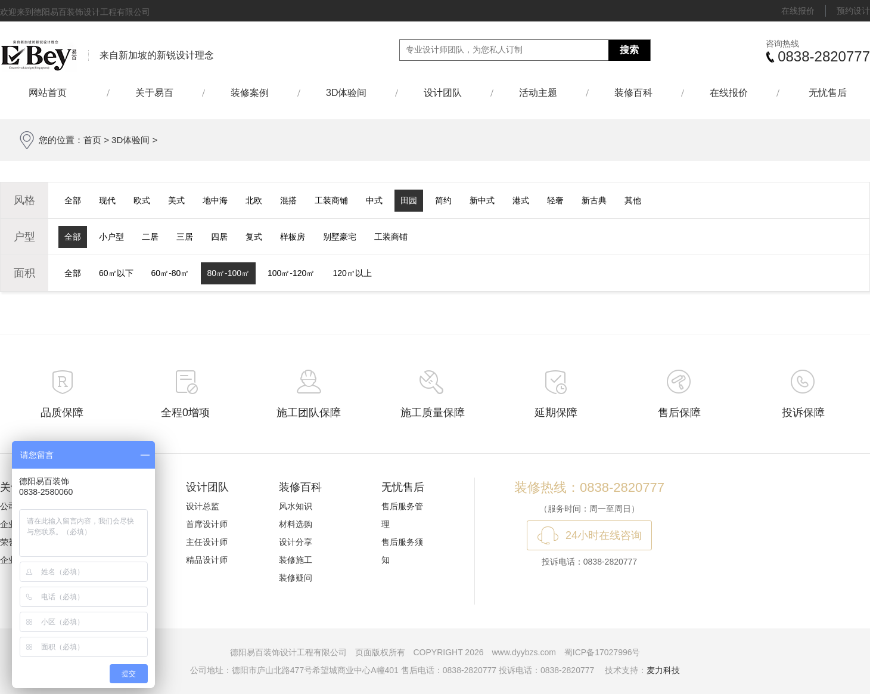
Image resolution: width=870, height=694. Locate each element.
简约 (443, 200)
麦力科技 (663, 670)
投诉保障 (803, 413)
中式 (374, 200)
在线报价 (798, 11)
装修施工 (295, 560)
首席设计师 (207, 524)
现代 (107, 200)
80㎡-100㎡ (228, 273)
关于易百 (154, 93)
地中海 (215, 200)
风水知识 (295, 506)
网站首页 (53, 93)
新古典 (594, 200)
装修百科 (633, 93)
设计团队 (443, 93)
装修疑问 (295, 578)
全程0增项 (185, 413)
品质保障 (62, 413)
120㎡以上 (352, 273)
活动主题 (538, 93)
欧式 (141, 200)
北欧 (254, 200)
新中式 (482, 200)
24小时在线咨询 (604, 535)
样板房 (292, 236)
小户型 (111, 236)
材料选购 (295, 524)
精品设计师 (207, 560)
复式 (254, 236)
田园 (408, 200)
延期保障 (556, 413)
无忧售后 (828, 93)
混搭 (288, 200)
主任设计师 (207, 542)
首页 (92, 140)
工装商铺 (331, 200)
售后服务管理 (402, 515)
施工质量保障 (432, 413)
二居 (150, 236)
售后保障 (679, 413)
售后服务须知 (402, 551)
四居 (219, 236)
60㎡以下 (116, 273)
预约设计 (853, 11)
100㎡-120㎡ (291, 273)
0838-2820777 (824, 56)
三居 (184, 236)
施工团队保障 (308, 413)
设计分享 (295, 542)
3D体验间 (346, 93)
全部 (72, 200)
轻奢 (555, 200)
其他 (632, 200)
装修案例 (250, 93)
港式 (520, 200)
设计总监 (202, 506)
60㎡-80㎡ (170, 273)
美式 (176, 200)
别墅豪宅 (339, 236)
